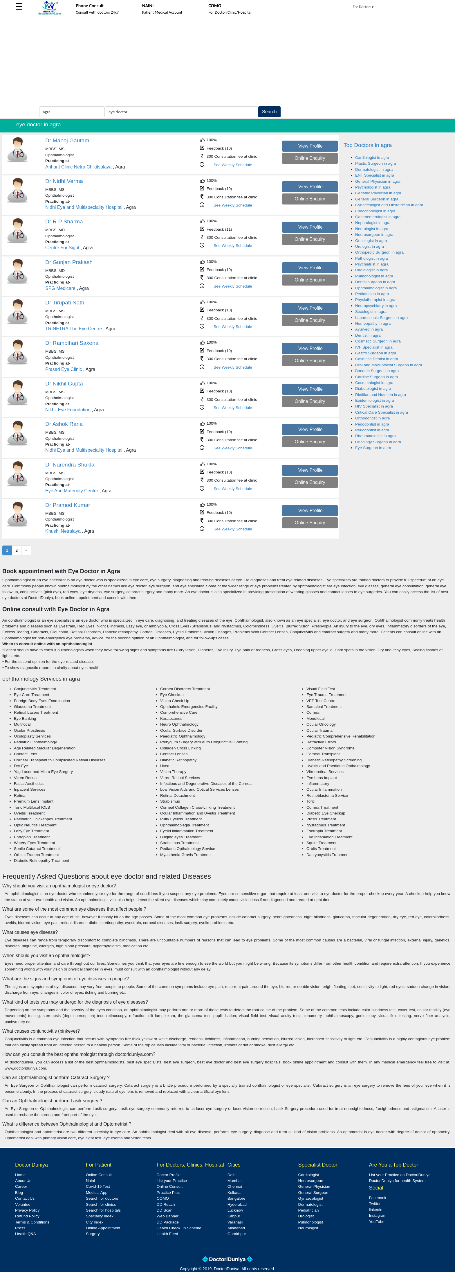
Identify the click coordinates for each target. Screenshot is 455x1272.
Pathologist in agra (371, 258)
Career (21, 1186)
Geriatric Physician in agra (378, 193)
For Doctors (363, 6)
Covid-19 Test (98, 1186)
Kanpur (234, 1216)
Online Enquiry (310, 158)
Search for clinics (101, 1204)
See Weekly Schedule (233, 165)
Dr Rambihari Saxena (71, 343)
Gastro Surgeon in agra (375, 353)
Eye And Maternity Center (71, 490)
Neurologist (308, 1228)
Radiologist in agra (371, 270)
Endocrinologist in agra (375, 211)
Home (20, 1175)
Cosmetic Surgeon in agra (378, 341)
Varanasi (235, 1222)
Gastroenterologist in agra (377, 217)
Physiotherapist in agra (375, 299)
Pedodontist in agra (372, 424)
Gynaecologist (310, 1198)
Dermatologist (310, 1204)
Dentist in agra (368, 335)
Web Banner (167, 1216)
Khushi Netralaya (63, 531)
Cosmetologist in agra (374, 383)
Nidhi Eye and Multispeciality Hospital (83, 207)
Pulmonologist (310, 1222)
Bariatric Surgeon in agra (377, 371)
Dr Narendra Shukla (70, 465)
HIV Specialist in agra (374, 406)
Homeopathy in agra (373, 323)
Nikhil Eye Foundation (68, 409)
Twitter (374, 1203)
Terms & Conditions (32, 1222)
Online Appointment (103, 1228)
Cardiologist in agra (372, 157)
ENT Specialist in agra (374, 175)
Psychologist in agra (373, 187)
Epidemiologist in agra (374, 400)
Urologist (306, 1216)
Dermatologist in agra (374, 169)
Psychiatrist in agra (372, 264)
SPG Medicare (60, 288)
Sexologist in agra (371, 311)
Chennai (235, 1186)
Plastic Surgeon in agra (375, 163)
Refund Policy (27, 1216)
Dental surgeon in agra (375, 282)
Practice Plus (168, 1192)
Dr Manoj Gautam (67, 140)
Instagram (377, 1215)
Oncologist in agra (371, 240)
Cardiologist (308, 1175)
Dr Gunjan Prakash (69, 262)
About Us (23, 1180)
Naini (90, 1180)
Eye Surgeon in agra (373, 448)
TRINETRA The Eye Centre (73, 328)
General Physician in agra (377, 181)
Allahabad (236, 1228)
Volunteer (23, 1204)
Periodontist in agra (372, 430)
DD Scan (164, 1210)
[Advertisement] (227, 61)
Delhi (232, 1175)
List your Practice (172, 1180)
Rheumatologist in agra (375, 436)
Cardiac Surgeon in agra (376, 377)
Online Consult (99, 1175)
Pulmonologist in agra (374, 276)
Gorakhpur (237, 1234)
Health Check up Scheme (179, 1228)
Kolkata (234, 1192)
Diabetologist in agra (373, 388)
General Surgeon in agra (376, 199)
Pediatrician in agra (372, 294)
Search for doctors (102, 1198)
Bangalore (236, 1198)
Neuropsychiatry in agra (376, 306)
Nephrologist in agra (373, 222)
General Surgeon (313, 1192)
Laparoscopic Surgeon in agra (381, 317)
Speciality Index (99, 1216)
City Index (94, 1222)
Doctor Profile (168, 1175)
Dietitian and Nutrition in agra (380, 394)
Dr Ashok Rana (64, 424)
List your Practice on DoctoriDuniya (399, 1175)
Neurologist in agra (371, 229)
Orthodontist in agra (372, 418)
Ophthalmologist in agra (376, 288)
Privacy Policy (27, 1210)
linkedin (375, 1210)
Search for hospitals (103, 1210)
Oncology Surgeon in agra (378, 442)
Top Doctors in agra (368, 145)
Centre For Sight (62, 247)
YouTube (376, 1221)
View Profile (310, 145)
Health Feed (167, 1234)
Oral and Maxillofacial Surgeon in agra (388, 365)
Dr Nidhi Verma (64, 181)
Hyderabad (237, 1204)
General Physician (314, 1186)
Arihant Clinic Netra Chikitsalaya (78, 166)
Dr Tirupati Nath (64, 302)
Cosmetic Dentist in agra (376, 359)
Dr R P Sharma (64, 221)
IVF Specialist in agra (373, 347)
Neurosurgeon (310, 1180)
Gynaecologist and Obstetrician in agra (389, 205)
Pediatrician (308, 1210)
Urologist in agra (369, 246)
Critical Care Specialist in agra (381, 412)
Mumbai (234, 1180)
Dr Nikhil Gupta (64, 384)
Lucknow (235, 1210)
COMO (163, 1198)
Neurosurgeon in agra (374, 234)
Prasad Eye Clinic (63, 369)
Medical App (96, 1192)
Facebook (377, 1198)
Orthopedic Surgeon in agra (379, 252)
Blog (19, 1192)
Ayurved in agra (369, 329)
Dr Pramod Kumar (67, 505)
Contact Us (25, 1198)
